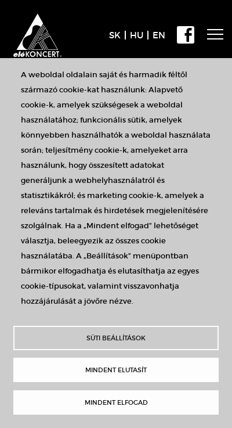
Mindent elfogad (116, 402)
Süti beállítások (116, 338)
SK (115, 35)
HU (136, 35)
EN (159, 35)
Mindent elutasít (116, 370)
